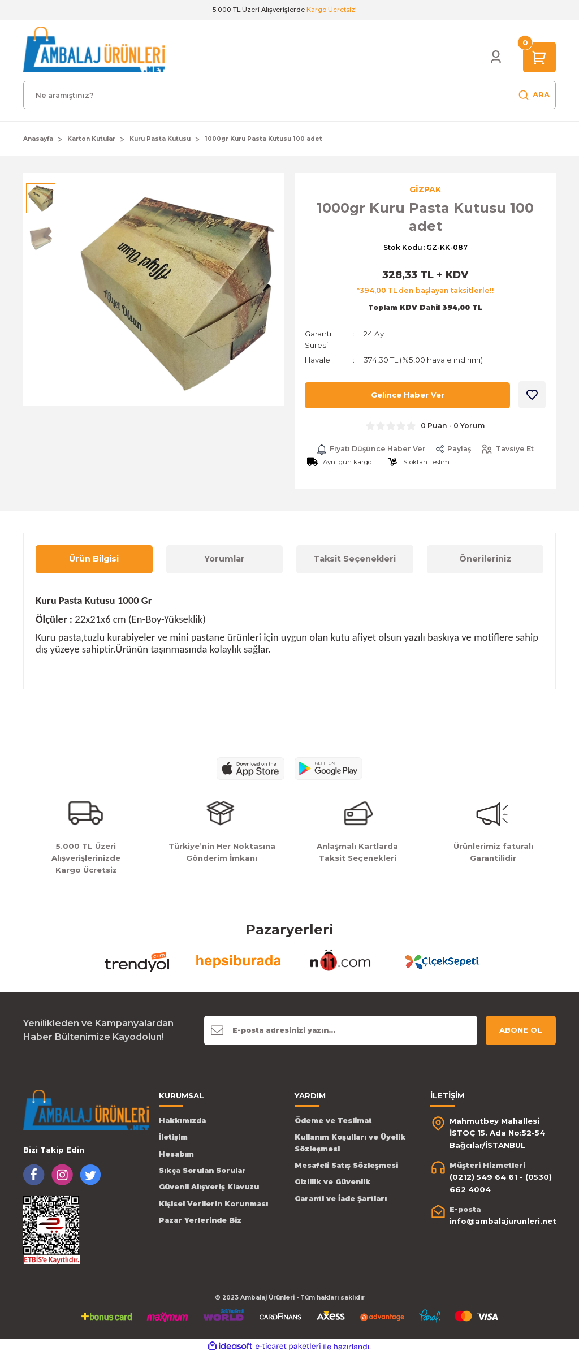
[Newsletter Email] (340, 1030)
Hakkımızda (182, 1120)
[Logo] (94, 49)
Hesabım (176, 1154)
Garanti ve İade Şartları (341, 1198)
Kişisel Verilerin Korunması (213, 1203)
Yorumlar (224, 559)
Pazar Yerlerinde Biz (200, 1220)
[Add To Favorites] (532, 394)
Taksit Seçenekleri (354, 559)
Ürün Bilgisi (94, 559)
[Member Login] (496, 57)
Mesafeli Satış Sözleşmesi (346, 1165)
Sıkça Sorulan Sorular (202, 1170)
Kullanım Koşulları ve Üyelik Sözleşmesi (350, 1143)
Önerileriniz (485, 559)
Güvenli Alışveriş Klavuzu (209, 1187)
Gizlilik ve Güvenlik (332, 1182)
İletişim (173, 1137)
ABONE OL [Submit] (520, 1029)
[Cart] (539, 57)
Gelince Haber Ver (407, 395)
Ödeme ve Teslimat (333, 1120)
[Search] (289, 95)
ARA (534, 95)
